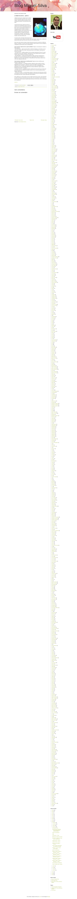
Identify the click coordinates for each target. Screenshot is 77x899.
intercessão (53, 436)
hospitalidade (53, 394)
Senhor (52, 701)
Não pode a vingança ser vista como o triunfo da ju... (57, 838)
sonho (52, 738)
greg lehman (53, 365)
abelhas (52, 47)
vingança (52, 797)
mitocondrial (53, 523)
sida (52, 716)
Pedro (52, 596)
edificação (53, 255)
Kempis (52, 473)
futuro (52, 342)
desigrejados (53, 218)
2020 (52, 818)
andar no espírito (54, 86)
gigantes (52, 355)
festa (52, 321)
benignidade (53, 124)
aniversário (53, 91)
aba (52, 46)
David (52, 205)
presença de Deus (54, 628)
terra (52, 760)
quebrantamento (54, 645)
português (53, 621)
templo (52, 755)
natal (52, 546)
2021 (52, 817)
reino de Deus (53, 662)
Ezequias (52, 308)
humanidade (53, 396)
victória (52, 791)
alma (52, 78)
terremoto (53, 761)
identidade (53, 402)
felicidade (53, 317)
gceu (52, 343)
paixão (52, 579)
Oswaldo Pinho (53, 573)
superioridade (53, 749)
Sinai (52, 721)
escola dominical (54, 272)
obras (52, 563)
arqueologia (53, 101)
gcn (52, 344)
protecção (53, 640)
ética (52, 287)
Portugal (52, 619)
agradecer (53, 69)
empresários (53, 262)
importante (53, 419)
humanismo (53, 397)
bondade (52, 130)
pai (51, 578)
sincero (52, 723)
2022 (52, 815)
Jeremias (52, 452)
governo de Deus (54, 361)
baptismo (52, 118)
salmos (52, 677)
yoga (52, 805)
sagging (52, 676)
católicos (52, 147)
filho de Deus (53, 328)
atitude (52, 108)
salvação (52, 679)
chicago (52, 152)
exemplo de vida (54, 304)
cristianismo (53, 193)
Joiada (52, 462)
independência (53, 424)
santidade (53, 685)
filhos (52, 330)
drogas (52, 249)
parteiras (52, 585)
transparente (53, 766)
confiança (53, 167)
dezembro (54, 822)
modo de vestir (53, 528)
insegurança (53, 431)
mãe (52, 491)
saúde (52, 690)
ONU (52, 569)
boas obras (53, 129)
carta (52, 141)
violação (52, 799)
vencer (52, 786)
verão (52, 787)
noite (52, 553)
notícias (52, 556)
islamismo (53, 448)
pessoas (52, 608)
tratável (52, 769)
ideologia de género (54, 405)
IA (51, 399)
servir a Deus (53, 711)
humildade (53, 398)
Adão (52, 62)
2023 (52, 814)
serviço (52, 710)
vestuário (52, 789)
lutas (52, 490)
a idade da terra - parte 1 (56, 841)
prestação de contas (54, 630)
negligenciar (53, 550)
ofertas (52, 567)
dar (51, 204)
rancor (52, 651)
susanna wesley (54, 750)
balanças (52, 117)
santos (52, 688)
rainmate (52, 649)
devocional (53, 224)
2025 (52, 811)
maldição (52, 492)
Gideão (52, 354)
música (52, 542)
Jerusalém (53, 454)
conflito (52, 168)
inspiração (53, 432)
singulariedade (53, 726)
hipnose (52, 385)
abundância (53, 51)
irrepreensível (53, 446)
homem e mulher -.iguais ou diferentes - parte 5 (56, 852)
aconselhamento (54, 59)
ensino (52, 267)
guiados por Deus (54, 372)
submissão (53, 744)
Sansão (52, 683)
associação (53, 107)
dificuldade (53, 228)
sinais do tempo (53, 722)
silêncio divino (53, 720)
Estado (52, 278)
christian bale (53, 155)
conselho (52, 173)
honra (52, 393)
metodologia (53, 512)
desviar (52, 222)
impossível (53, 420)
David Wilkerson (54, 206)
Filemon (52, 326)
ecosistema (53, 254)
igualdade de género (54, 415)
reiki (52, 661)
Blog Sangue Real (54, 880)
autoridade (53, 112)
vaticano (52, 783)
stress (52, 743)
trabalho (52, 765)
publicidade (53, 643)
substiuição (53, 747)
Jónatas (52, 464)
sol (51, 734)
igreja (52, 410)
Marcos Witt (53, 498)
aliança (52, 75)
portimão (52, 618)
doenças (52, 243)
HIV (52, 388)
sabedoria (53, 673)
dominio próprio (53, 245)
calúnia (52, 134)
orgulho (52, 572)
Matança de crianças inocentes (57, 836)
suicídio (52, 748)
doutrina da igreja (54, 248)
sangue (52, 682)
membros (52, 508)
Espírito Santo (53, 277)
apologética (53, 97)
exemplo (52, 303)
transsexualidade (54, 767)
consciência (53, 172)
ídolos (52, 408)
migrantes (53, 513)
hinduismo (53, 383)
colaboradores (53, 162)
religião (52, 666)
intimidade (53, 440)
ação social (53, 52)
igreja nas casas (54, 413)
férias (52, 320)
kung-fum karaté (54, 476)
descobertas (53, 216)
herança (52, 380)
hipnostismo (53, 386)
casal (52, 144)
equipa (52, 270)
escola (52, 271)
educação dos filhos (54, 256)
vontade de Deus (54, 803)
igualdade (53, 414)
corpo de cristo (53, 180)
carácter (52, 136)
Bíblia (52, 127)
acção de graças (54, 53)
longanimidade (53, 487)
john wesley (53, 460)
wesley (52, 804)
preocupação (53, 627)
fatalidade (53, 314)
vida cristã (53, 794)
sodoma (52, 732)
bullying (52, 133)
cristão (52, 191)
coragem (52, 178)
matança (52, 501)
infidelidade (53, 427)
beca (52, 123)
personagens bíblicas (54, 607)
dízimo (52, 240)
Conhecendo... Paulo (55, 835)
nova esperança (54, 557)
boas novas (53, 128)
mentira (52, 509)
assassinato (53, 106)
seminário (53, 700)
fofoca (52, 336)
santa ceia (53, 684)
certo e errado (53, 150)
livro (52, 486)
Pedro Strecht (53, 597)
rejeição (52, 663)
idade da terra (22, 86)
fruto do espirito (53, 339)
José (52, 465)
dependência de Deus (54, 211)
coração (52, 177)
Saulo (52, 693)
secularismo (53, 694)
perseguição (53, 605)
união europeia (53, 776)
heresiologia (53, 381)
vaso (52, 782)
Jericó (52, 453)
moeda (52, 529)
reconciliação (53, 655)
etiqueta (52, 288)
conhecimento (53, 171)
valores (52, 781)
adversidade (53, 67)
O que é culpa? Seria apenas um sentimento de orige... (57, 846)
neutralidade (53, 551)
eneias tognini (53, 265)
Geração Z (53, 353)
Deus (52, 223)
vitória (52, 800)
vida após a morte (54, 793)
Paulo (52, 591)
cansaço (52, 135)
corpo (52, 179)
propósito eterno (54, 638)
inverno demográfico (54, 442)
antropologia (53, 95)
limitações (53, 484)
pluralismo (53, 613)
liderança (52, 482)
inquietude (53, 430)
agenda (52, 68)
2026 (52, 810)
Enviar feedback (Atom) (22, 121)
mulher (52, 541)
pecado (52, 594)
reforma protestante (54, 657)
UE (51, 775)
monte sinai (53, 531)
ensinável (53, 266)
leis (52, 479)
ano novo (52, 92)
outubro (54, 825)
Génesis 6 (53, 348)
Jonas (52, 463)
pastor (52, 588)
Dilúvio (52, 229)
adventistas (53, 65)
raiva (52, 650)
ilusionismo (53, 416)
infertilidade (53, 426)
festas (52, 322)
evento (52, 299)
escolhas (52, 273)
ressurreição (53, 667)
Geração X (53, 352)
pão (52, 580)
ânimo (52, 90)
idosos (52, 409)
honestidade (53, 392)
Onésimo (52, 568)
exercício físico (53, 305)
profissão (52, 635)
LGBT (52, 480)
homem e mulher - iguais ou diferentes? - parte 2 (56, 859)
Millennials (53, 514)
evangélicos (53, 295)
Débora (52, 207)
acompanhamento (54, 58)
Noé (52, 552)
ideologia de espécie (54, 404)
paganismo (53, 577)
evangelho (53, 294)
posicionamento (53, 622)
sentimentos (53, 704)
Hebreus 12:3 (53, 377)
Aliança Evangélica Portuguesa (56, 886)
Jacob (52, 451)
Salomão (52, 678)
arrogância (53, 103)
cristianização (53, 194)
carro (52, 140)
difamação (53, 227)
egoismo (52, 260)
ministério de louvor (54, 518)
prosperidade (53, 639)
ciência (52, 157)
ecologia (52, 251)
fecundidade (53, 316)
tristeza (52, 772)
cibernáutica (53, 156)
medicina (52, 503)
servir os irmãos (54, 712)
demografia (53, 210)
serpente (52, 709)
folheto (52, 337)
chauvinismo (53, 151)
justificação (53, 470)
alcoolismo (53, 73)
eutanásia (53, 292)
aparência (53, 96)
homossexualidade (54, 391)
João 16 (52, 458)
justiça (52, 469)
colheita (52, 163)
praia (52, 624)
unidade (52, 777)
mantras (52, 496)
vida (52, 792)
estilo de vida (53, 281)
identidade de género (54, 403)
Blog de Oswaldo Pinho (55, 879)
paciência (53, 575)
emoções (52, 261)
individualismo (53, 425)
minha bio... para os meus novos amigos (56, 848)
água (52, 70)
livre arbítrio (53, 485)
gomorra (52, 360)
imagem (52, 418)
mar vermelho (53, 497)
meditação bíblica (54, 506)
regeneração (53, 660)
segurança (53, 695)
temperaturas (53, 753)
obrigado (52, 564)
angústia (52, 89)
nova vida (53, 558)
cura (52, 202)
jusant (40, 896)
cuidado (52, 199)
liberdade (52, 481)
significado (53, 717)
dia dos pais (53, 226)
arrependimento (53, 102)
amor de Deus (53, 85)
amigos (52, 81)
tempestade (53, 754)
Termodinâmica (53, 759)
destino (52, 221)
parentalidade (53, 584)
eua (52, 289)
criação (19, 86)
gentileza (52, 349)
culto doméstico (53, 201)
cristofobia (53, 196)
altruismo (52, 79)
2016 (52, 873)
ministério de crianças (54, 517)
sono (52, 739)
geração (52, 350)
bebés (52, 122)
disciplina (52, 234)
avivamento (53, 114)
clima (52, 161)
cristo (52, 195)
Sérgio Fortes (53, 706)
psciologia (53, 641)
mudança (52, 539)
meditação (53, 504)
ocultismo (53, 566)
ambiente (52, 80)
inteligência (53, 435)
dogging (52, 244)
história (52, 387)
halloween (53, 375)
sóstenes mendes (54, 742)
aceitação (53, 56)
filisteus (52, 332)
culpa (52, 200)
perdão (52, 601)
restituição (53, 668)
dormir (52, 246)
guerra (52, 370)
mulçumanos (53, 540)
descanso (53, 215)
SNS (52, 728)
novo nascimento (54, 561)
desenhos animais (54, 217)
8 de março (53, 45)
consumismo (53, 174)
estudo (52, 284)
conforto (52, 169)
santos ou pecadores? (55, 832)
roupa (52, 671)
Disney (52, 238)
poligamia (53, 616)
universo (52, 778)
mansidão (53, 495)
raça (52, 646)
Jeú (52, 457)
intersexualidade (54, 438)
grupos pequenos (54, 369)
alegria (52, 74)
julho (53, 867)
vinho (52, 798)
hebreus (52, 376)
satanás (52, 689)
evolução (52, 300)
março (54, 868)
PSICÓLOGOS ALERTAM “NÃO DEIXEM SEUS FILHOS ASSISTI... (56, 830)
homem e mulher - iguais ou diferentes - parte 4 (56, 854)
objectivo (52, 562)
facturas (52, 309)
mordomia (53, 534)
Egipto (52, 259)
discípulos (53, 237)
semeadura (53, 699)
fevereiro (54, 870)
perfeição (52, 602)
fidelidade (53, 325)
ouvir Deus (53, 574)
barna (52, 119)
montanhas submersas (55, 530)
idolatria (52, 407)
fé (51, 315)
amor (52, 84)
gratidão (52, 364)
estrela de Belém (54, 282)
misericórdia (53, 520)
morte (52, 536)
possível (52, 623)
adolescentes (53, 63)
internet (52, 437)
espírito (52, 276)
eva (52, 293)
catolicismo (53, 146)
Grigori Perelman (54, 366)
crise (52, 190)
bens (52, 125)
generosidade (53, 347)
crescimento (53, 184)
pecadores (53, 595)
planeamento (53, 612)
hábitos (52, 374)
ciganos (52, 158)
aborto (52, 48)
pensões (52, 600)
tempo (52, 756)
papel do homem (54, 583)
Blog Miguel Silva (30, 5)
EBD (52, 250)
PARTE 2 (16, 82)
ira (51, 443)
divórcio (52, 239)
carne (52, 139)
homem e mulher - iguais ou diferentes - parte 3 (56, 856)
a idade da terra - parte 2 (56, 840)
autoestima (53, 111)
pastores (52, 589)
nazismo (52, 547)
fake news (53, 310)
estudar (52, 283)
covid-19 (52, 183)
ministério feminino (54, 519)
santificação (53, 687)
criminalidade (53, 189)
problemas (53, 633)
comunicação (53, 166)
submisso (53, 745)
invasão (52, 441)
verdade (52, 788)
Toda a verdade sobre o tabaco (57, 864)
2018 (52, 821)
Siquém (52, 727)
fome (52, 338)
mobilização (53, 524)
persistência (53, 606)
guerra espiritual (54, 371)
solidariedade (53, 737)
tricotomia (53, 771)
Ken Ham (52, 474)
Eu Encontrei (53, 890)
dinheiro (52, 232)
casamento (53, 145)
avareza (52, 113)
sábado (52, 672)
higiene (52, 382)
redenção (52, 656)
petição (52, 610)
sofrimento (53, 733)
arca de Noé (53, 100)
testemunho (53, 764)
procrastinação (53, 634)
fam (52, 311)
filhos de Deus (53, 331)
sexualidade (53, 715)
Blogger (49, 896)
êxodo (52, 306)
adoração (52, 64)
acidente (52, 57)
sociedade (53, 731)
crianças (52, 188)
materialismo (53, 502)
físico (52, 333)
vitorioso (52, 802)
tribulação (53, 770)
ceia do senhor (53, 149)
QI (51, 644)
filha (52, 327)
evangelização (53, 298)
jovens (52, 468)
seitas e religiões (54, 698)
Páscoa (52, 586)
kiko (52, 475)
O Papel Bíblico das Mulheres (57, 862)
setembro (54, 826)
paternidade (53, 590)
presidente (53, 629)
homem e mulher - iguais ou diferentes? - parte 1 (56, 861)
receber (52, 654)
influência (53, 429)
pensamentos (53, 599)
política (52, 617)
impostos (52, 421)
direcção (52, 233)
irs (51, 447)
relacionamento (53, 665)
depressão (53, 212)
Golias (52, 359)
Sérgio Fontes (53, 705)
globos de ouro (53, 358)
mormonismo (53, 535)
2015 (52, 874)
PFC (52, 611)
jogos (52, 459)
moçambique (53, 525)
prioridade (53, 632)
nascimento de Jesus (54, 545)
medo (52, 507)
